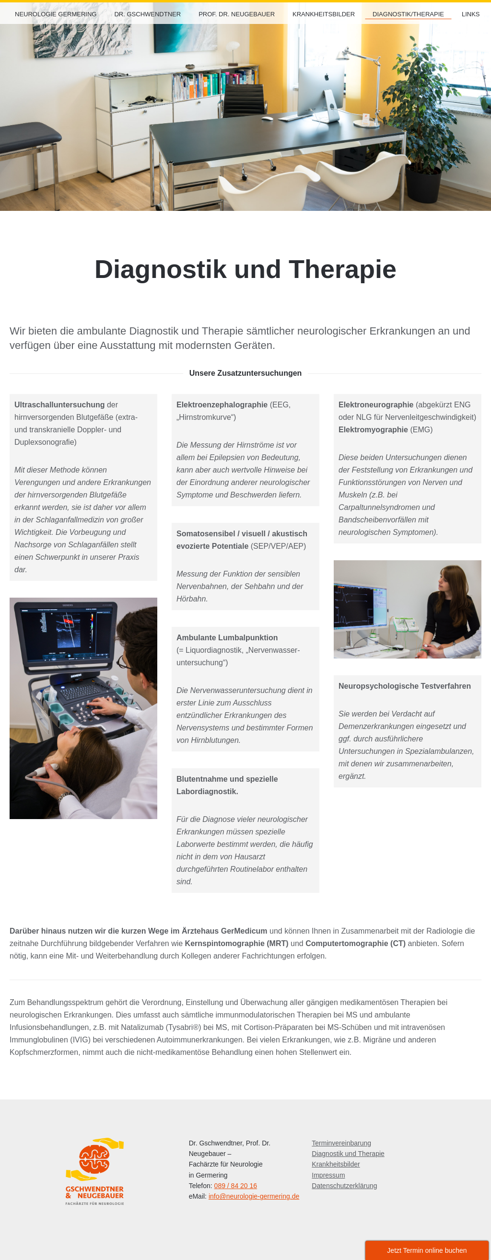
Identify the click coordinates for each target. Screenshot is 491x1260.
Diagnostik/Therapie (408, 14)
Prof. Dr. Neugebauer (237, 14)
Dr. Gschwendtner (147, 14)
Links (471, 14)
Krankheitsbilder (323, 14)
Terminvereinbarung (341, 1143)
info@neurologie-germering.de (254, 1196)
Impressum (328, 1175)
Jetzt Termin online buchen (427, 1250)
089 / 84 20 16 (235, 1186)
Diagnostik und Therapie (348, 1153)
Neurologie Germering (55, 14)
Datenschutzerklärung (344, 1186)
